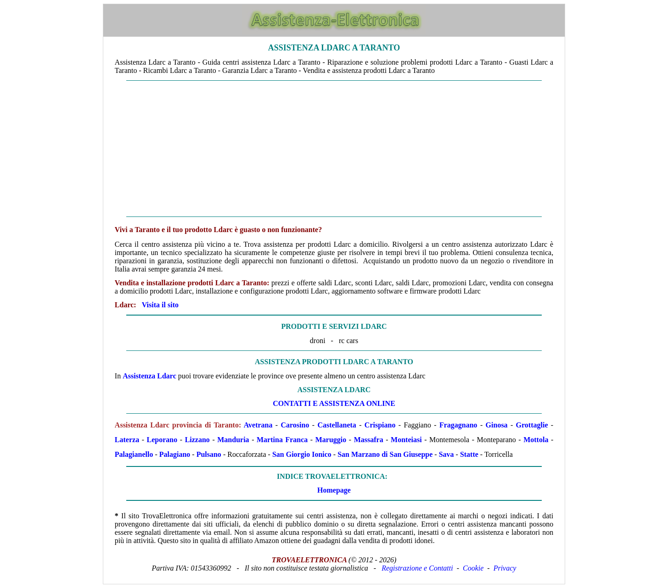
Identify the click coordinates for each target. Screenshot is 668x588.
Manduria (233, 440)
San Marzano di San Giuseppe (384, 454)
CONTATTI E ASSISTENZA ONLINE (334, 403)
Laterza (127, 440)
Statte (469, 454)
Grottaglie (532, 425)
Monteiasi (406, 440)
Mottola (535, 440)
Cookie (473, 568)
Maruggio (331, 440)
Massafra (368, 440)
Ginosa (497, 425)
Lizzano (197, 440)
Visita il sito (160, 305)
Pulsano (208, 454)
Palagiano (175, 454)
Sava (446, 454)
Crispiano (380, 425)
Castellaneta (336, 425)
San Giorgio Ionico (301, 454)
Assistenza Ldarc (149, 376)
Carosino (295, 425)
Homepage (334, 490)
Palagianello (134, 454)
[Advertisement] (334, 148)
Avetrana (258, 425)
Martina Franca (282, 440)
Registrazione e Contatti (417, 568)
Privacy (505, 568)
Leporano (162, 440)
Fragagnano (458, 425)
